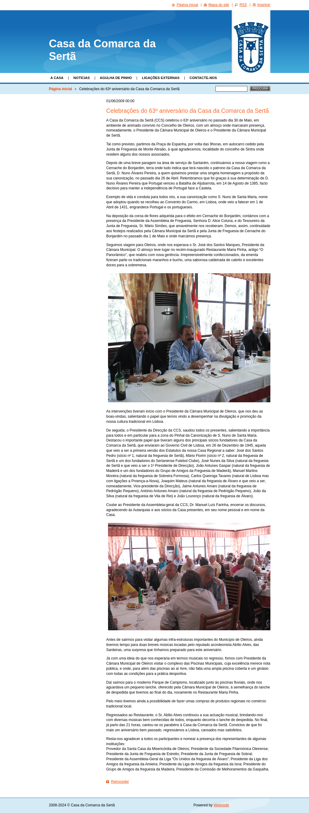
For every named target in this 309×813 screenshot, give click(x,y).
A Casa (56, 78)
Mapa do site (219, 5)
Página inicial (60, 89)
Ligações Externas (161, 78)
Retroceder (120, 782)
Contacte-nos (203, 78)
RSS (243, 5)
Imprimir (263, 5)
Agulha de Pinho (116, 78)
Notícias (81, 78)
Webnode (221, 805)
